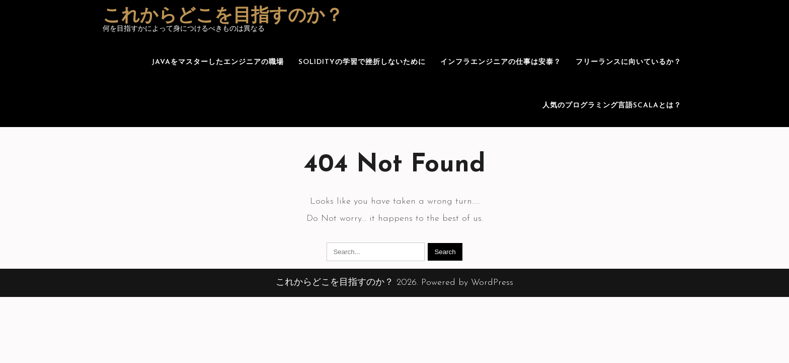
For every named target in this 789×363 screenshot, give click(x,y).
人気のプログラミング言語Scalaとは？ (611, 105)
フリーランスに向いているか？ (628, 62)
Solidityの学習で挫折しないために (362, 62)
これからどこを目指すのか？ (223, 17)
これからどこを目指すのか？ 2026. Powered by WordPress (394, 282)
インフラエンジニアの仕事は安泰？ (500, 62)
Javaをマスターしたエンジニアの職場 (217, 62)
